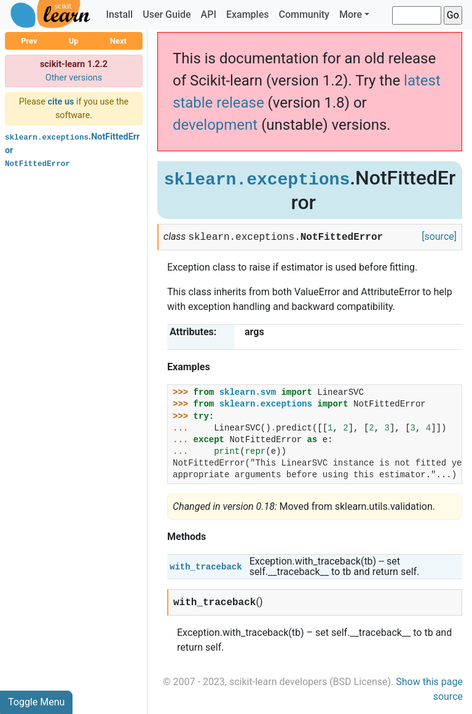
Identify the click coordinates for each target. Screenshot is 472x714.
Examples (247, 14)
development (215, 124)
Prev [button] (29, 41)
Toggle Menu (36, 702)
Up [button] (74, 41)
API (208, 14)
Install (119, 14)
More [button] (350, 14)
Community (303, 14)
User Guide (167, 14)
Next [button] (118, 41)
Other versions (74, 78)
